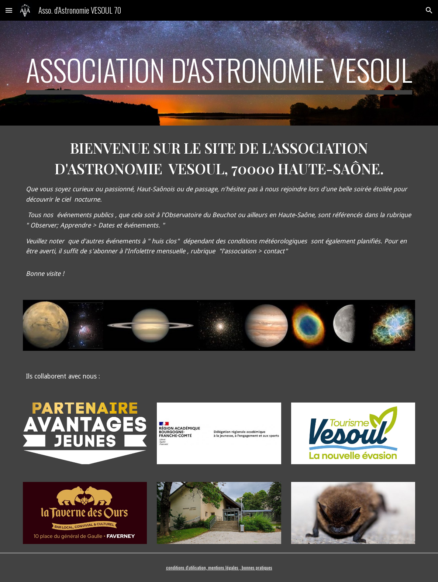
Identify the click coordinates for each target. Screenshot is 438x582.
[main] (219, 73)
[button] (9, 10)
